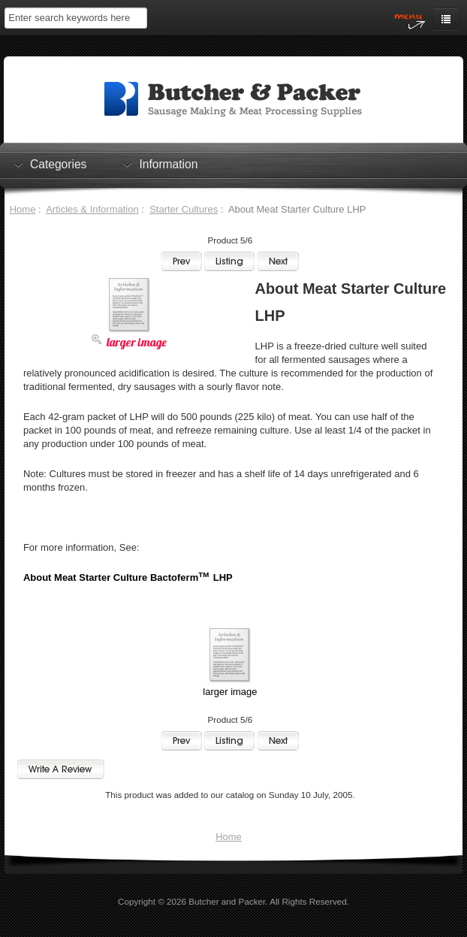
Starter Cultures (183, 209)
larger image (230, 686)
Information (168, 164)
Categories (58, 164)
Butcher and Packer (226, 901)
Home (23, 209)
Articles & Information (92, 209)
